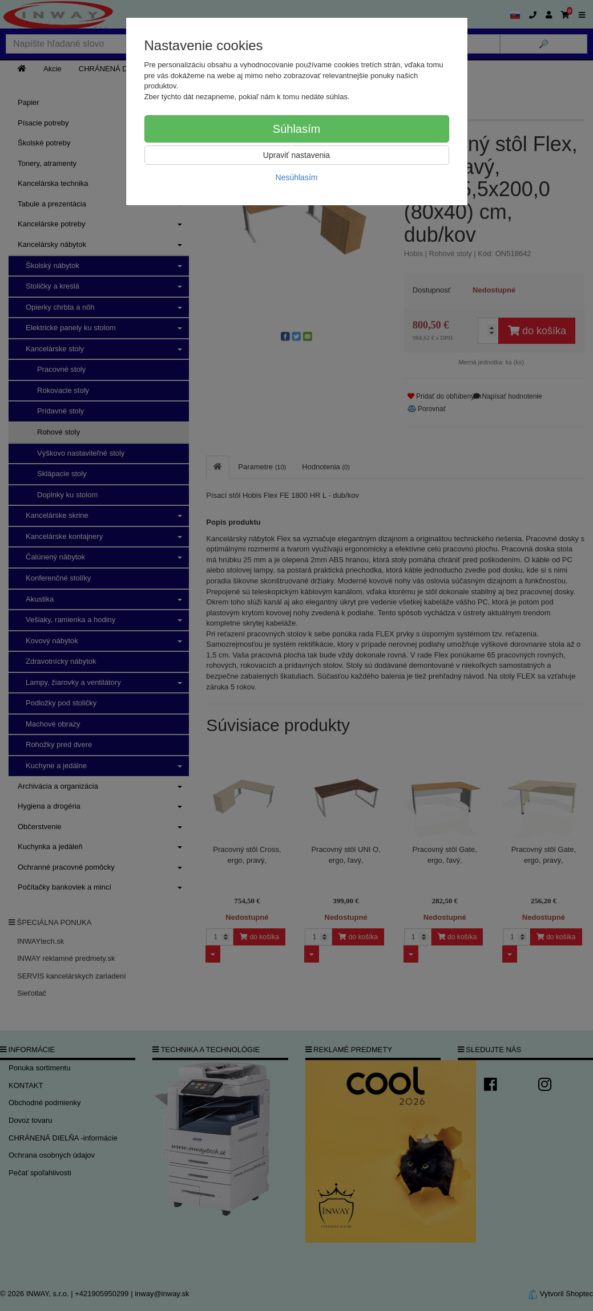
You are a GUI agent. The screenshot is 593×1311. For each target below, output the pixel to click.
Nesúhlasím (297, 177)
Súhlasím (296, 129)
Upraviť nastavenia (296, 155)
